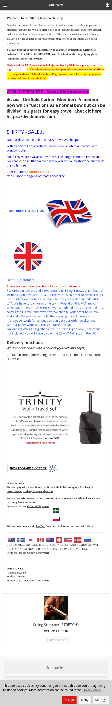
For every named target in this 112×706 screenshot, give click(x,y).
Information (56, 667)
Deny (84, 700)
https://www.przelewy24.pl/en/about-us (30, 491)
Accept (69, 700)
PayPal (40, 526)
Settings (100, 700)
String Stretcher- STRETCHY (56, 624)
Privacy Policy (91, 690)
